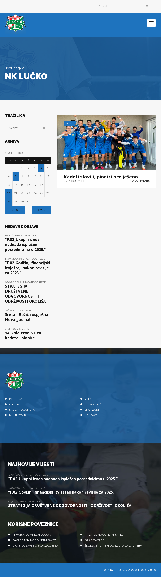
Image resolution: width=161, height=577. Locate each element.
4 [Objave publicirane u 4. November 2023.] (41, 168)
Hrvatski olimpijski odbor (31, 534)
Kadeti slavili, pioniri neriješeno (101, 176)
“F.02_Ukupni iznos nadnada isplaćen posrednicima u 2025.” (25, 244)
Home (8, 68)
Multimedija (18, 415)
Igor (83, 180)
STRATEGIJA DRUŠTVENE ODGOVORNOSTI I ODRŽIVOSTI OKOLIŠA (25, 294)
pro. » (41, 210)
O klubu (15, 404)
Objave (20, 68)
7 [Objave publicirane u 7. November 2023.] (15, 176)
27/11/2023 (70, 180)
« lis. (15, 209)
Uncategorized (33, 235)
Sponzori (92, 409)
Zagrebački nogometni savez (34, 540)
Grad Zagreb (94, 540)
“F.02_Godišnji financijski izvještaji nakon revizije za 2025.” (27, 267)
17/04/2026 (12, 235)
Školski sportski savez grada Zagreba (113, 545)
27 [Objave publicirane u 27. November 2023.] (8, 201)
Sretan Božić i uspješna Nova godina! (26, 317)
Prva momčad (95, 404)
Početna (15, 398)
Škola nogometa (22, 409)
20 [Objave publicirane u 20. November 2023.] (8, 193)
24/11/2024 (12, 328)
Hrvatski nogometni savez (104, 534)
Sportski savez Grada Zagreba (35, 545)
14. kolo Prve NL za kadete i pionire (23, 335)
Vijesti (69, 123)
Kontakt (91, 415)
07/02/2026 (12, 282)
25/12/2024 (12, 310)
